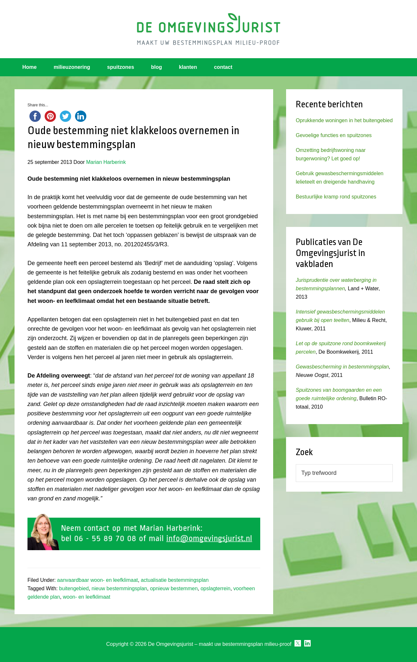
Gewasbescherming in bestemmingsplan (342, 366)
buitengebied (74, 588)
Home (29, 67)
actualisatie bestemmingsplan (174, 580)
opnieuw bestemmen (174, 588)
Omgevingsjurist (208, 29)
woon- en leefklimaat (86, 597)
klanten (188, 67)
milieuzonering (72, 67)
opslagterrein (215, 588)
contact (223, 67)
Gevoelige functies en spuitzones (334, 135)
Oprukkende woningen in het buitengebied (344, 120)
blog (156, 67)
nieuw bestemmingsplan (119, 588)
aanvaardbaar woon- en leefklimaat (97, 580)
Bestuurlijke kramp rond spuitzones (336, 196)
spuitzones (120, 67)
